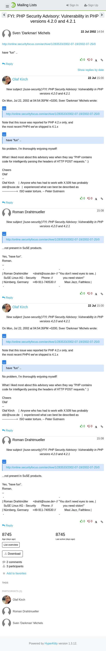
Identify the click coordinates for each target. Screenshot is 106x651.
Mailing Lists (23, 5)
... (4, 108)
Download (12, 553)
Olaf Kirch (20, 79)
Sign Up (91, 5)
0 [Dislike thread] (90, 59)
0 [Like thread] (83, 59)
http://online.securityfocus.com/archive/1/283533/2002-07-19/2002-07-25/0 (49, 44)
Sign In (72, 5)
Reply (7, 63)
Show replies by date (91, 69)
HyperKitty (51, 643)
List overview (11, 544)
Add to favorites (14, 573)
